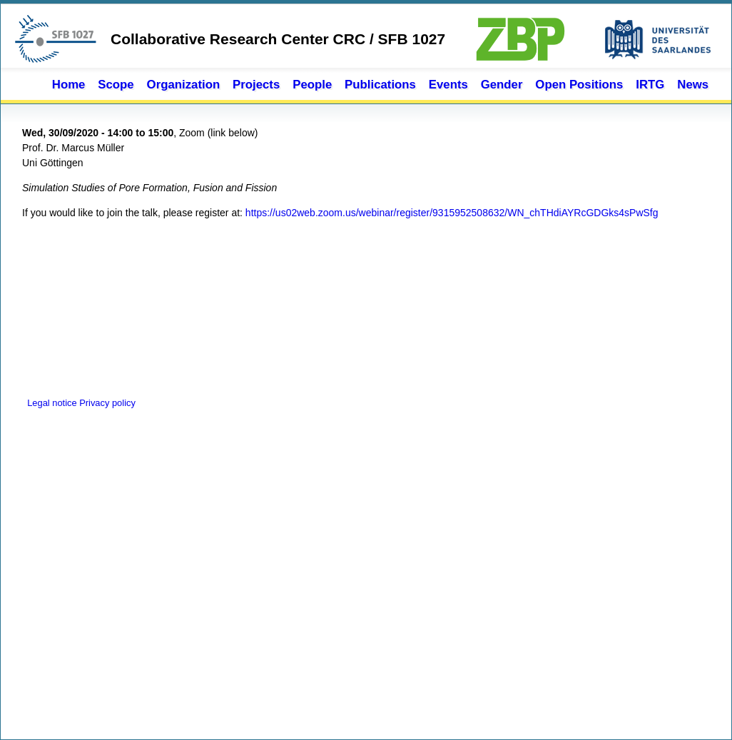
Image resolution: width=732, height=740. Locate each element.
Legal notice (50, 402)
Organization (183, 84)
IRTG (650, 84)
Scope (115, 84)
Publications (380, 84)
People (312, 84)
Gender (502, 84)
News (692, 84)
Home (69, 84)
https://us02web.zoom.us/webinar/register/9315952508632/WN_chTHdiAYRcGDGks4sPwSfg (452, 212)
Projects (256, 84)
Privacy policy (107, 402)
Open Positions (579, 84)
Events (448, 84)
